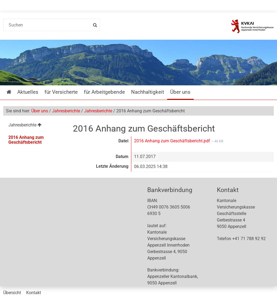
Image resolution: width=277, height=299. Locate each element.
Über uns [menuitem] (180, 92)
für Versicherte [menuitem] (61, 92)
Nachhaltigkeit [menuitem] (147, 92)
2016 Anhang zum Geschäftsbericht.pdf (172, 140)
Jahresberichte (66, 110)
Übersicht (12, 292)
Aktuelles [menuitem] (27, 92)
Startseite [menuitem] (12, 92)
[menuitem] (34, 125)
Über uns (39, 110)
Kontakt (33, 292)
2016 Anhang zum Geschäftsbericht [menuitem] (26, 140)
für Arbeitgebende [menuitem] (104, 92)
